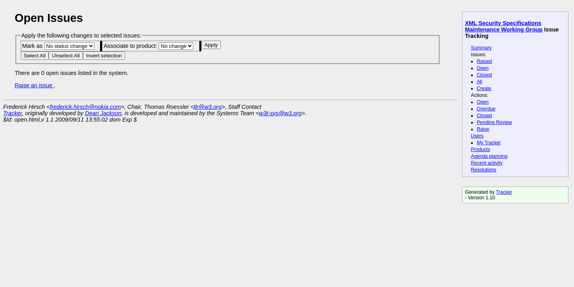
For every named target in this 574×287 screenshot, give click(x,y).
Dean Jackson (103, 113)
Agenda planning (489, 156)
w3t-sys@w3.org (280, 113)
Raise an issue (34, 85)
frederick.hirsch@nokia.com (85, 107)
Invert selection (104, 56)
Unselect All (66, 56)
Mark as (58, 46)
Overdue (486, 109)
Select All (35, 56)
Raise (483, 129)
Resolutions (483, 170)
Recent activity (487, 163)
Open (483, 68)
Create (484, 88)
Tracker (489, 142)
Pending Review (494, 122)
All (479, 82)
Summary (481, 48)
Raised (484, 61)
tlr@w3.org (208, 107)
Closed (484, 75)
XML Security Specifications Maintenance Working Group (504, 26)
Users (477, 136)
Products (480, 149)
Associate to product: (148, 46)
